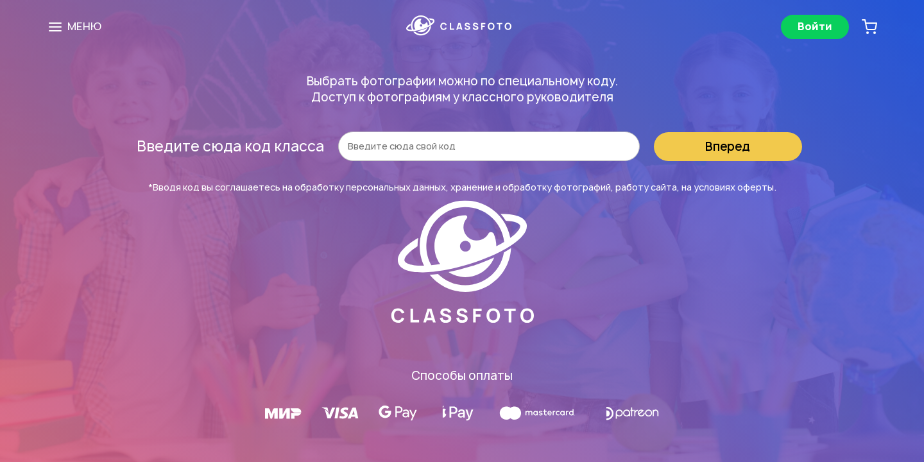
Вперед (727, 147)
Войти (815, 26)
